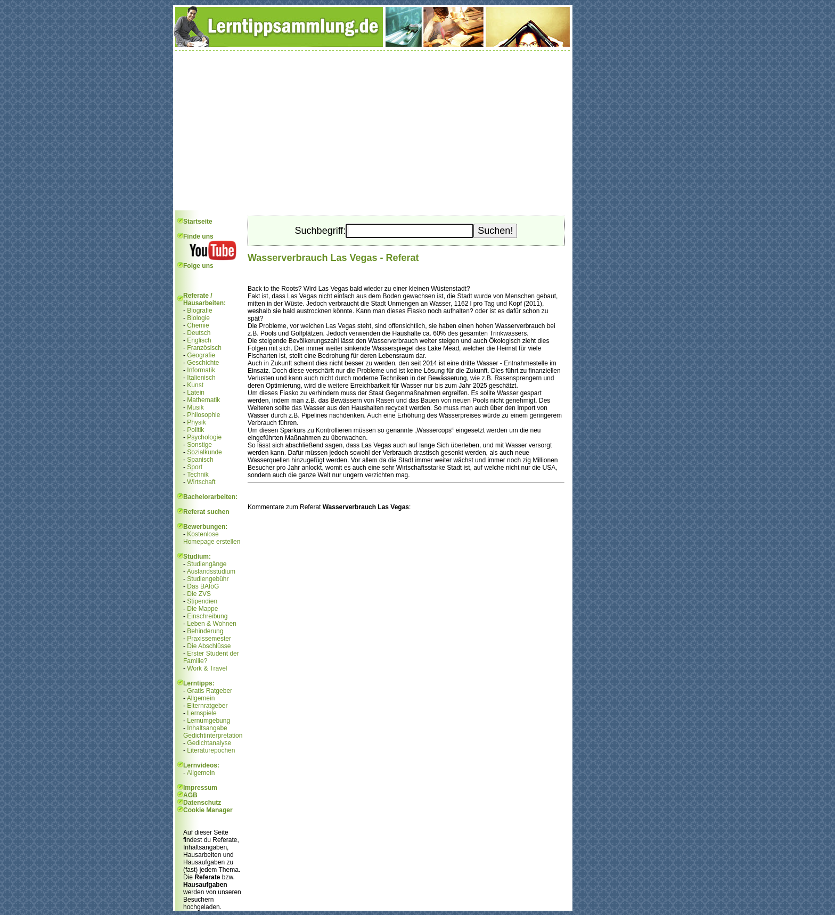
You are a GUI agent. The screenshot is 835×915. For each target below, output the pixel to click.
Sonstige (199, 444)
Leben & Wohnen (211, 623)
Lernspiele (201, 713)
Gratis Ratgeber (209, 691)
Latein (195, 392)
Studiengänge (206, 564)
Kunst (195, 385)
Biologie (198, 318)
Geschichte (203, 362)
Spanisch (200, 459)
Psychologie (204, 437)
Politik (195, 430)
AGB (190, 795)
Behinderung (205, 631)
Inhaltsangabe (207, 728)
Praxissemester (209, 638)
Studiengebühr (207, 579)
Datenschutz (202, 802)
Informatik (201, 370)
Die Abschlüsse (209, 646)
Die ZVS (199, 594)
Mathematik (203, 400)
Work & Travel (207, 668)
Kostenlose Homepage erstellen (211, 537)
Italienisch (201, 377)
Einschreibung (207, 616)
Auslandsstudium (211, 571)
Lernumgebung (208, 720)
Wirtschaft (201, 482)
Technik (198, 474)
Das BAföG (203, 586)
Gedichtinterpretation (212, 735)
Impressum (200, 787)
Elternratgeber (207, 705)
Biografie (199, 310)
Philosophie (203, 415)
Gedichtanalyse (209, 743)
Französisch (204, 348)
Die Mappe (202, 608)
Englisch (199, 340)
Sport (194, 467)
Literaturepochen (211, 750)
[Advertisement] (372, 130)
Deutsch (198, 333)
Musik (195, 407)
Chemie (198, 325)
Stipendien (202, 601)
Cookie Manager (208, 810)
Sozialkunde (204, 452)
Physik (196, 422)
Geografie (201, 355)
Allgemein (201, 698)
